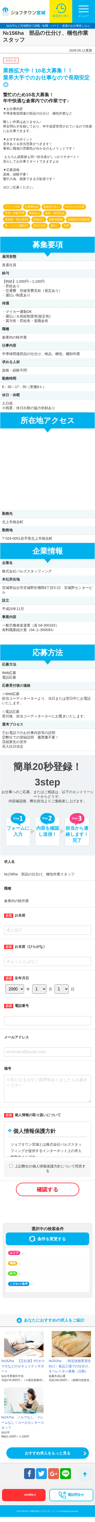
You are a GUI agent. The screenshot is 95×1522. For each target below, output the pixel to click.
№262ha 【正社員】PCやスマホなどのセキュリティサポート (23, 1371)
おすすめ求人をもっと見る (47, 1458)
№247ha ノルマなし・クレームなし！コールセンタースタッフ (22, 1427)
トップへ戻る (85, 1474)
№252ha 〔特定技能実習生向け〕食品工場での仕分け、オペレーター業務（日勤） (70, 1371)
